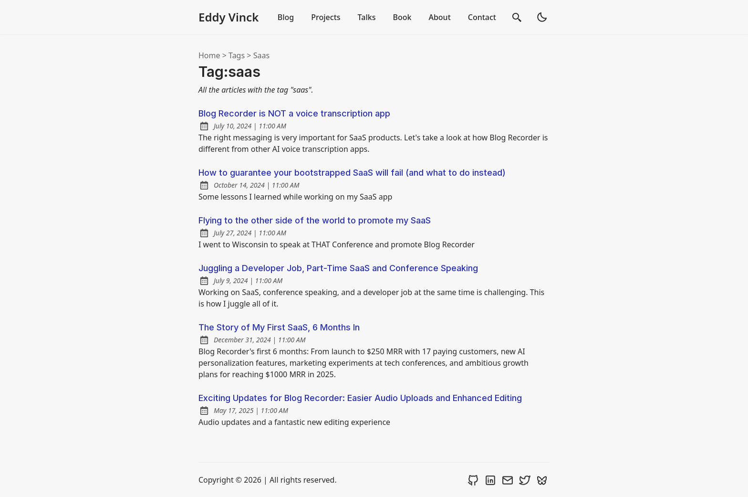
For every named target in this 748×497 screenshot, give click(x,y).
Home (209, 55)
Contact (482, 17)
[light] (542, 17)
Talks (367, 17)
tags (237, 55)
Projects (325, 17)
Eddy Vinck (228, 17)
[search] (517, 17)
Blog (286, 17)
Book (402, 17)
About (439, 17)
